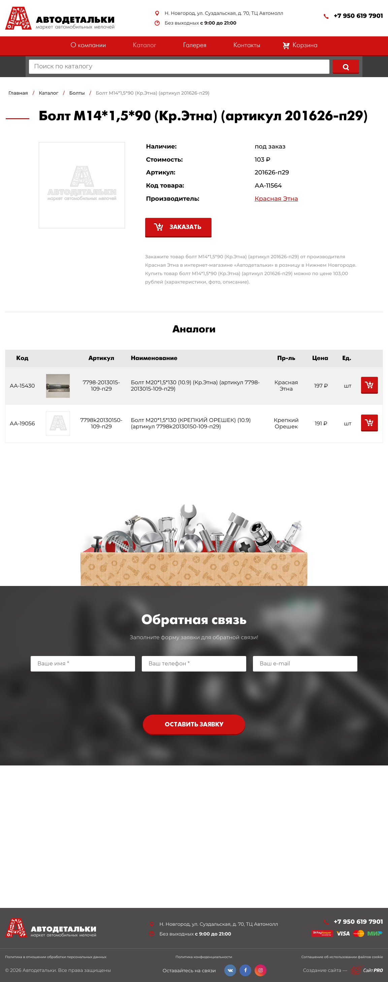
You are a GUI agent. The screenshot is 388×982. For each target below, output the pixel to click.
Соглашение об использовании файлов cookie (342, 957)
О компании (88, 45)
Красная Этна (276, 198)
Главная (18, 93)
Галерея (194, 45)
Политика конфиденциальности (203, 957)
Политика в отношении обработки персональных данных (55, 957)
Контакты (246, 45)
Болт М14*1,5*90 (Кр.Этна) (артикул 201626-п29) (152, 93)
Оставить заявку (194, 725)
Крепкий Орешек (286, 423)
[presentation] (194, 691)
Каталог (144, 45)
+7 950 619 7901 (358, 16)
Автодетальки (39, 970)
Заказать (185, 227)
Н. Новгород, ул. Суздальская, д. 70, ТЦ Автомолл (224, 13)
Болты (77, 93)
